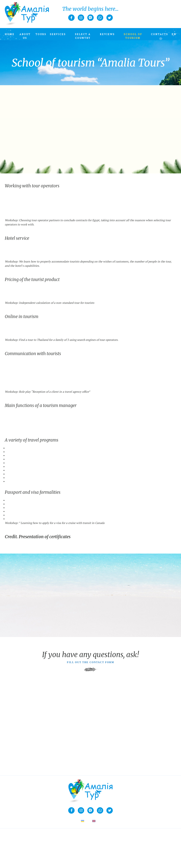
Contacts (159, 34)
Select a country (83, 36)
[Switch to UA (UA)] (84, 821)
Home (9, 34)
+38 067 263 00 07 (146, 4)
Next (168, 146)
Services (58, 34)
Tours (41, 34)
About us (25, 36)
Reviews (107, 34)
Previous (157, 146)
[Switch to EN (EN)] (96, 821)
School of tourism (133, 36)
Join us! (141, 9)
